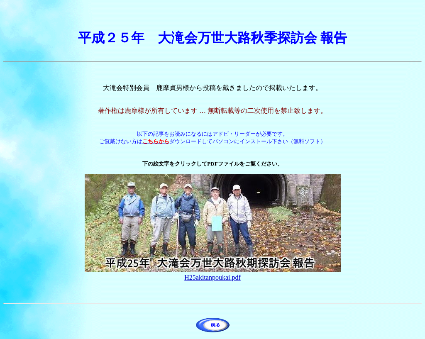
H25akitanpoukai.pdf (212, 277)
